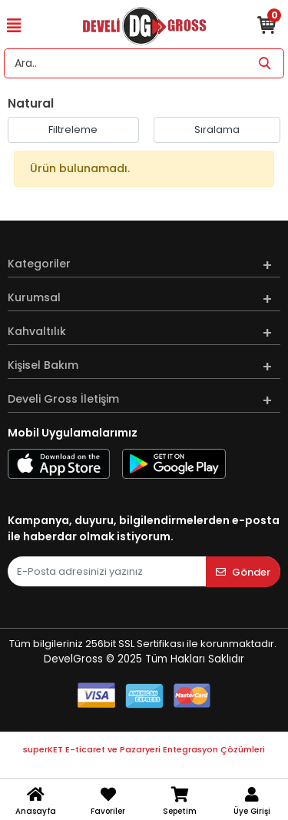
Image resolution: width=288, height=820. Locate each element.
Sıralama (217, 129)
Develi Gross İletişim (63, 399)
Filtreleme (73, 129)
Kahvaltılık (37, 331)
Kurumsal (34, 297)
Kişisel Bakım (43, 365)
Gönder (243, 572)
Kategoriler (39, 263)
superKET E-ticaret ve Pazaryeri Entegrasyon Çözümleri (144, 749)
